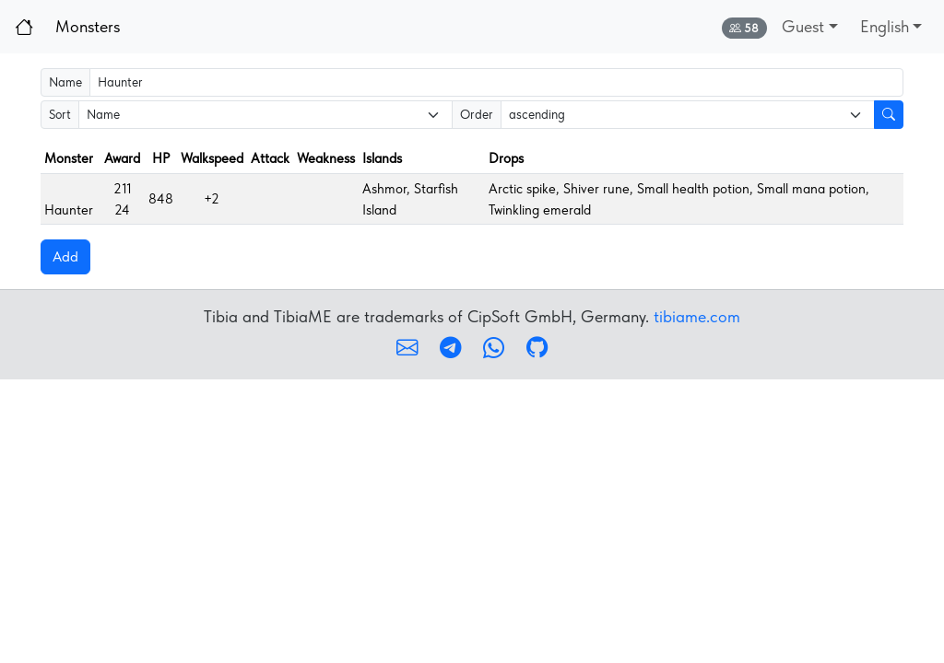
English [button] (884, 26)
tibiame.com (697, 316)
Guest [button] (803, 26)
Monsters (87, 26)
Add (65, 256)
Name (65, 82)
